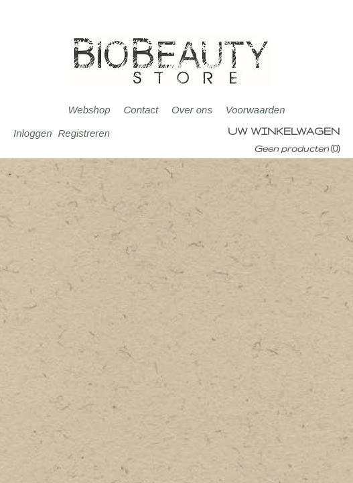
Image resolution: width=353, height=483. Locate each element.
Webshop (89, 109)
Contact (140, 109)
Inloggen (32, 133)
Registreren (84, 133)
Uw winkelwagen (284, 131)
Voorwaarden (255, 109)
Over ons (191, 109)
